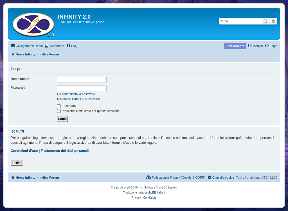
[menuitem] (71, 45)
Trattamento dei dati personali (65, 151)
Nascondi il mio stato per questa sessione (88, 111)
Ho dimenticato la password (76, 94)
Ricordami (66, 105)
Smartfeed (57, 46)
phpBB (128, 187)
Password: (18, 87)
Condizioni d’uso (24, 151)
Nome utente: (20, 78)
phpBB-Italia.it (156, 192)
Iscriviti (17, 163)
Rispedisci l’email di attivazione (78, 98)
